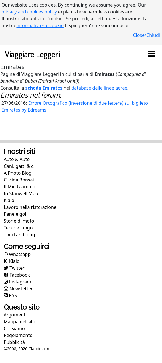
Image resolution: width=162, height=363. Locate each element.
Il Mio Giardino (19, 186)
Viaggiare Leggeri (32, 54)
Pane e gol (15, 214)
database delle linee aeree (99, 88)
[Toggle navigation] (151, 54)
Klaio (9, 200)
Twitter (14, 268)
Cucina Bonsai (19, 180)
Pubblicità (14, 342)
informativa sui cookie (40, 25)
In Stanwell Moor (22, 193)
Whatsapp (17, 254)
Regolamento (18, 335)
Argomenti (15, 315)
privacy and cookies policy (29, 12)
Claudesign (39, 348)
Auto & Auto (17, 159)
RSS (10, 295)
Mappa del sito (19, 321)
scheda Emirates (43, 88)
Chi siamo (14, 328)
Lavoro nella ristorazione (30, 207)
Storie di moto (19, 221)
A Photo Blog (17, 173)
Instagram (17, 282)
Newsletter (18, 288)
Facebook (17, 275)
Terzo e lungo (18, 228)
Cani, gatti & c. (19, 166)
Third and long (19, 234)
